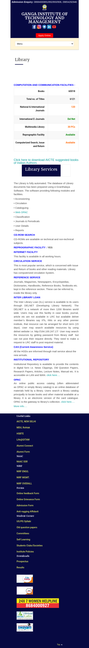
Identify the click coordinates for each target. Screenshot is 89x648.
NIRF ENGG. (23, 471)
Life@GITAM (23, 439)
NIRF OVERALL (24, 483)
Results (20, 567)
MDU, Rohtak (23, 427)
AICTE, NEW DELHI (26, 421)
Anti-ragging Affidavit (27, 511)
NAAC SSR (22, 461)
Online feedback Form (28, 493)
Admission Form (25, 505)
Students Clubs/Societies (30, 545)
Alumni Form (23, 451)
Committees (23, 533)
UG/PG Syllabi (24, 521)
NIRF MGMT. (23, 477)
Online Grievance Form (28, 499)
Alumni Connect (25, 445)
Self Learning (23, 539)
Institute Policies (25, 551)
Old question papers (27, 527)
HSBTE (20, 433)
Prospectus (22, 561)
